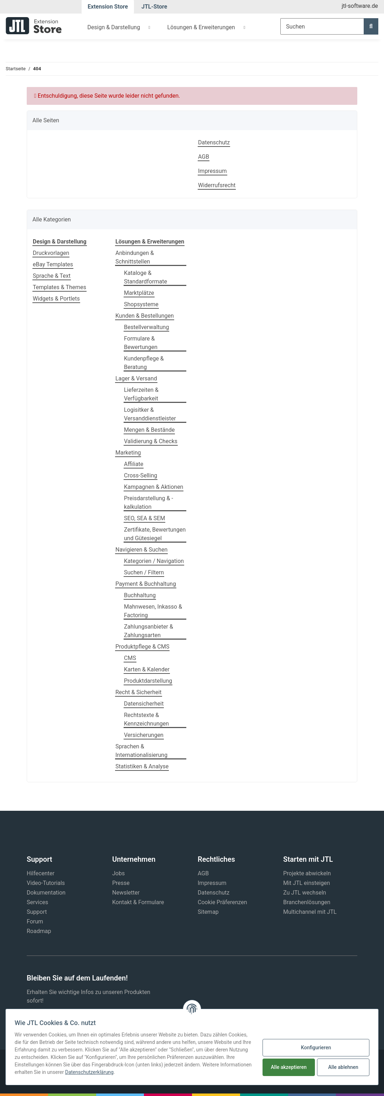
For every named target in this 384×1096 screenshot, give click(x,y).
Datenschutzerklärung (89, 1072)
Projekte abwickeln (307, 873)
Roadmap (39, 931)
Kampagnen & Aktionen (153, 486)
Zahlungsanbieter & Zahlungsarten (148, 631)
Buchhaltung (140, 595)
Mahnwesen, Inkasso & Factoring (153, 611)
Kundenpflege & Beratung (144, 362)
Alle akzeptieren (288, 1067)
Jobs (118, 873)
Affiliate (133, 464)
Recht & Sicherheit (138, 692)
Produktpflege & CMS (142, 646)
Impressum (212, 171)
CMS (130, 658)
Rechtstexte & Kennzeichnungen (146, 719)
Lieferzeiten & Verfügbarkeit (141, 394)
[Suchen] (322, 26)
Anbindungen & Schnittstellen (134, 257)
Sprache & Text (52, 275)
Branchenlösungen (306, 902)
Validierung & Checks (150, 441)
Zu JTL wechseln (304, 892)
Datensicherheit (144, 703)
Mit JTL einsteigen (306, 883)
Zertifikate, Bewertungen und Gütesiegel (155, 534)
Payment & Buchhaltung (145, 583)
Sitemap (208, 911)
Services (37, 902)
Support (37, 911)
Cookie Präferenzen (222, 902)
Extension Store (108, 6)
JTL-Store (154, 6)
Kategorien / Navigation (154, 561)
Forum (35, 921)
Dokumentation (46, 892)
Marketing (128, 452)
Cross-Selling (140, 475)
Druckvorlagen (51, 253)
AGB (203, 156)
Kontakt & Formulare (138, 902)
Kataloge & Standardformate (145, 277)
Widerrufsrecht (216, 185)
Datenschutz (214, 142)
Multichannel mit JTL (310, 911)
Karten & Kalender (147, 669)
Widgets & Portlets (56, 298)
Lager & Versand (136, 378)
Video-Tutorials (46, 883)
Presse (121, 883)
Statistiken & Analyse (141, 766)
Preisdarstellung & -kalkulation (148, 502)
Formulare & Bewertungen (140, 342)
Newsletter (126, 892)
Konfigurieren (316, 1047)
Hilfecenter (41, 873)
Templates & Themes (59, 287)
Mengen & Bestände (149, 429)
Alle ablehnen (343, 1067)
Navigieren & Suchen (141, 549)
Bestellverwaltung (146, 327)
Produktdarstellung (148, 680)
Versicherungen (144, 735)
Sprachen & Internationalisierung (141, 750)
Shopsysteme (141, 304)
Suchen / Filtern (144, 572)
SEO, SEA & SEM (144, 518)
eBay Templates (53, 264)
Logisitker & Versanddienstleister (150, 414)
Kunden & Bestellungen (144, 315)
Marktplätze (139, 293)
